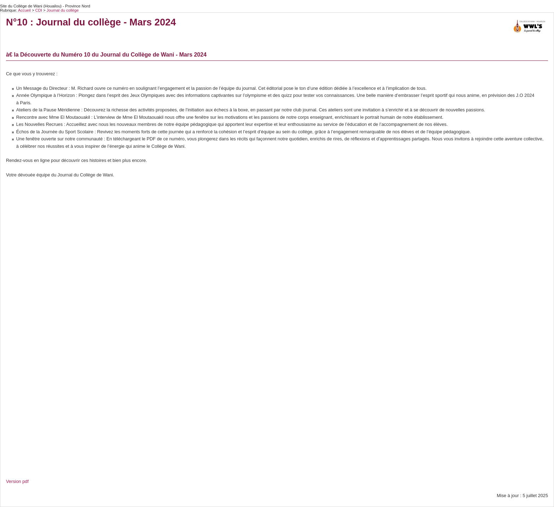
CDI (39, 10)
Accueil (24, 10)
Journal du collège (63, 10)
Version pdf (17, 481)
